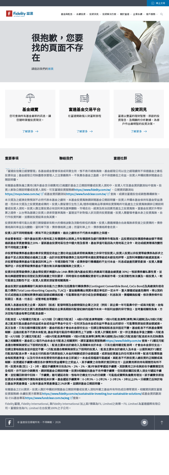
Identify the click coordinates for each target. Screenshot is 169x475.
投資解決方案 (110, 14)
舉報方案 (10, 190)
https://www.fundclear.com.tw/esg (47, 443)
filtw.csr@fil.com (72, 199)
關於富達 (126, 14)
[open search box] (161, 13)
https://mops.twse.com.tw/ (22, 239)
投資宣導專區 (13, 196)
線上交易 (158, 3)
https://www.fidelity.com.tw (123, 386)
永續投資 (82, 14)
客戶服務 (152, 14)
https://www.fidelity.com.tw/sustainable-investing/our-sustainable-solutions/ (92, 439)
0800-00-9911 (69, 188)
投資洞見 (95, 14)
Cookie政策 (12, 177)
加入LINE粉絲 (127, 171)
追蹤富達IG (125, 184)
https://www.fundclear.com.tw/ (86, 239)
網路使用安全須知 (16, 171)
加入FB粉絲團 (127, 178)
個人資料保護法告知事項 (20, 183)
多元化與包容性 (14, 208)
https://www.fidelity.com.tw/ (92, 235)
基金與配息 (68, 14)
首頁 (51, 69)
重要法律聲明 (13, 202)
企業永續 (139, 14)
